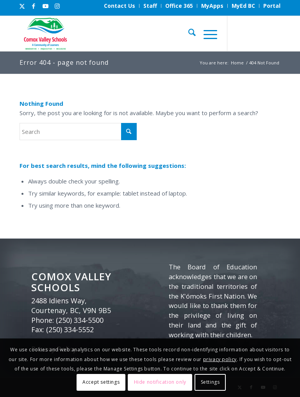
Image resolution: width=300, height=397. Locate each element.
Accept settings (101, 382)
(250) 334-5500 (80, 320)
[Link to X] (22, 6)
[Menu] (206, 33)
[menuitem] (119, 6)
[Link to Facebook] (33, 6)
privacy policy (220, 359)
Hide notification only (160, 382)
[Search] (188, 33)
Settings (210, 382)
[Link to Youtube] (45, 6)
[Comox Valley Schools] (45, 33)
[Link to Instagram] (57, 6)
